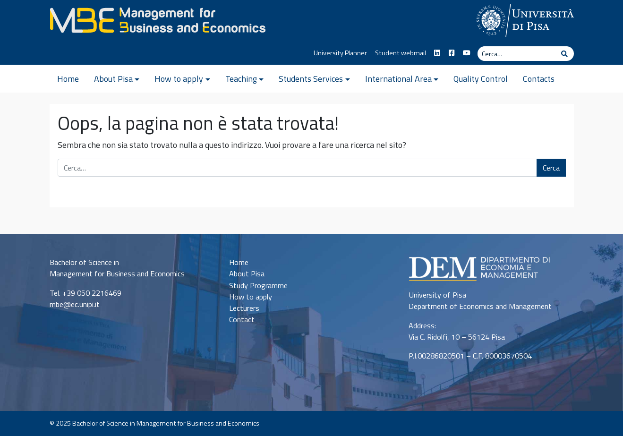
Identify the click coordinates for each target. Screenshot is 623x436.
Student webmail (400, 53)
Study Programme (258, 285)
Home (68, 78)
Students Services (311, 78)
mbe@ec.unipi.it (75, 304)
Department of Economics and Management (480, 306)
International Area (398, 78)
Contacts (539, 78)
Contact (242, 319)
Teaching (241, 78)
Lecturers (244, 308)
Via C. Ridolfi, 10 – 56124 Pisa (457, 336)
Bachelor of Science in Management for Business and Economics (165, 423)
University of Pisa (437, 294)
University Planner (340, 53)
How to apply (178, 78)
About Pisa (113, 78)
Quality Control (480, 78)
